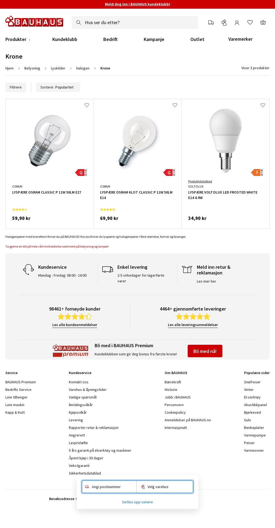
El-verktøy (252, 397)
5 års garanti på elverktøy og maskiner (100, 450)
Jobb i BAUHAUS (178, 397)
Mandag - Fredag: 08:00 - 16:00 (62, 275)
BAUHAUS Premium (20, 382)
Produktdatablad (200, 181)
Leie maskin (14, 404)
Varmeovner (254, 450)
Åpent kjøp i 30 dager (86, 458)
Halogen (82, 68)
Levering (76, 420)
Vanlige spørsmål (83, 397)
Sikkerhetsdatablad (85, 473)
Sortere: (58, 87)
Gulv (247, 420)
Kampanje (154, 39)
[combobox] (135, 22)
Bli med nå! (205, 351)
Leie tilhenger (16, 397)
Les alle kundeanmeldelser (74, 324)
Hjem (9, 68)
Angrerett (77, 435)
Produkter (15, 39)
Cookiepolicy (175, 412)
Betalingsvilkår (81, 404)
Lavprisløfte (78, 442)
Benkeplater (254, 427)
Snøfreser (252, 382)
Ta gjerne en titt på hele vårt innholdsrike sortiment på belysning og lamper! (57, 246)
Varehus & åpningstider (88, 389)
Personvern (174, 404)
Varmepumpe (255, 435)
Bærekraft (173, 382)
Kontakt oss (78, 382)
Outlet (197, 39)
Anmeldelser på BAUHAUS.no (188, 420)
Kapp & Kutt (15, 412)
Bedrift (110, 39)
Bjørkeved (252, 412)
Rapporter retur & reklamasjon (94, 427)
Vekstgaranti (79, 465)
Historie (171, 389)
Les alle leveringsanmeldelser (193, 324)
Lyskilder (58, 68)
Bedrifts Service (18, 389)
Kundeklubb (64, 39)
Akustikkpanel (255, 404)
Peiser (249, 442)
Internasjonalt (176, 427)
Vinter (249, 389)
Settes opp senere (137, 501)
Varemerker (240, 39)
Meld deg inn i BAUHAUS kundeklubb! (137, 4)
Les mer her (206, 281)
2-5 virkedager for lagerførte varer (140, 278)
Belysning (32, 68)
